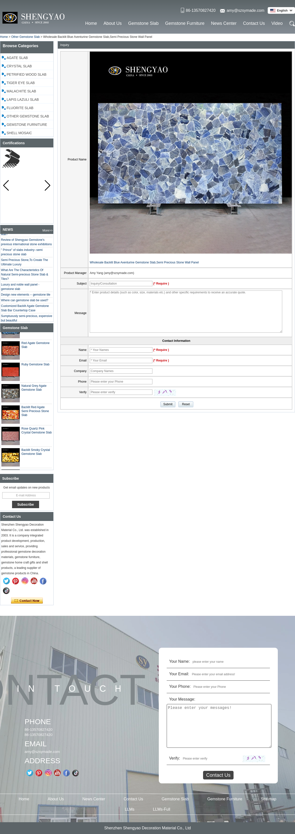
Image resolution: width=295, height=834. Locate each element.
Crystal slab (19, 66)
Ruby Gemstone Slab (35, 365)
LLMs (129, 809)
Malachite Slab (21, 91)
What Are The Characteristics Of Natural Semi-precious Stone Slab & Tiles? (24, 276)
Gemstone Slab (143, 23)
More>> (48, 230)
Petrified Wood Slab (26, 74)
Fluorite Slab (20, 108)
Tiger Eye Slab (21, 83)
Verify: (174, 758)
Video (277, 23)
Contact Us (254, 23)
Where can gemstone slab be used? (24, 301)
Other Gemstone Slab (25, 37)
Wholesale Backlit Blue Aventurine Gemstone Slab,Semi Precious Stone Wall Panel (144, 262)
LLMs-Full (161, 809)
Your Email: (179, 674)
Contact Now (27, 601)
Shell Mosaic (19, 133)
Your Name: (179, 661)
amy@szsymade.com (245, 10)
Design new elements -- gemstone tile (25, 296)
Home (91, 23)
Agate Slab (17, 58)
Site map (268, 799)
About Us (112, 23)
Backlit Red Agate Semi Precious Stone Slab (35, 412)
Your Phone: (180, 686)
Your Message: (182, 699)
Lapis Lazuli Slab (23, 99)
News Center (223, 23)
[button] (47, 185)
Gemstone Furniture (185, 23)
